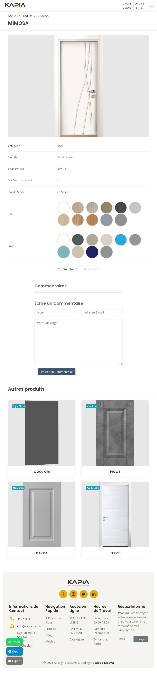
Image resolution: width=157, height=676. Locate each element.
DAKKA (41, 553)
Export (14, 642)
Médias (50, 641)
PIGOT (115, 471)
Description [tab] (91, 269)
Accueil (12, 16)
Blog (48, 635)
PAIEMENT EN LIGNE (77, 631)
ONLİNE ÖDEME (127, 5)
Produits (27, 16)
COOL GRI (42, 471)
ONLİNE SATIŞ (139, 5)
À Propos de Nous (53, 620)
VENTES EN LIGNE (77, 620)
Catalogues (77, 639)
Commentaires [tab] (67, 269)
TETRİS (115, 553)
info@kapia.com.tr (29, 626)
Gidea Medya (104, 663)
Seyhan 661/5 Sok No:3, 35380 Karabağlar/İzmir (26, 641)
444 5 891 (23, 619)
